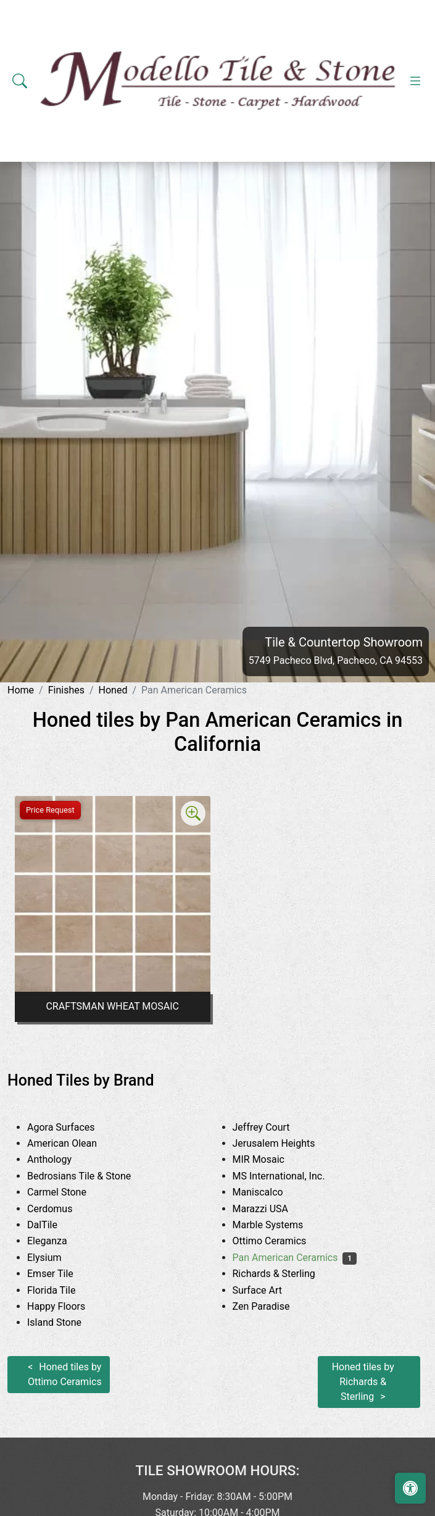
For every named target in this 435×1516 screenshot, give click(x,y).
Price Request (50, 810)
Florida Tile (63, 1290)
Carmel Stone (70, 1192)
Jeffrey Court (275, 1127)
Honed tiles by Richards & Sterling (363, 1381)
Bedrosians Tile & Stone (92, 1176)
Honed (113, 690)
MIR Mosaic (270, 1159)
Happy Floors (65, 1306)
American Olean (73, 1143)
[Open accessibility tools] (410, 1488)
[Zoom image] (193, 813)
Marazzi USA (272, 1209)
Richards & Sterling (288, 1273)
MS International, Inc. (290, 1176)
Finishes (66, 690)
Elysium (56, 1257)
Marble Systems (282, 1225)
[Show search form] (20, 80)
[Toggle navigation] (415, 80)
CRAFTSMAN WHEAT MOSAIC (112, 1006)
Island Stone (65, 1322)
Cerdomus (61, 1209)
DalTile (56, 1225)
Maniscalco (269, 1192)
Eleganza (56, 1241)
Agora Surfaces (72, 1127)
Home (20, 690)
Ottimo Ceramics (281, 1241)
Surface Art (271, 1290)
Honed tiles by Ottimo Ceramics (65, 1374)
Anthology (60, 1159)
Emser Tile (61, 1273)
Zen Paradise (271, 1306)
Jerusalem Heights (285, 1143)
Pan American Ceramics (295, 1257)
